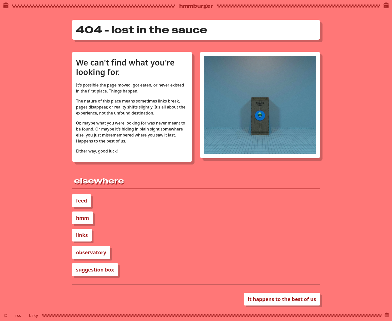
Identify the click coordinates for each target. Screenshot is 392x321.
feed (81, 200)
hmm (82, 217)
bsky (33, 315)
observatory (91, 252)
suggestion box (95, 269)
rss (18, 315)
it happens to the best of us (282, 299)
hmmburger (196, 6)
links (82, 235)
